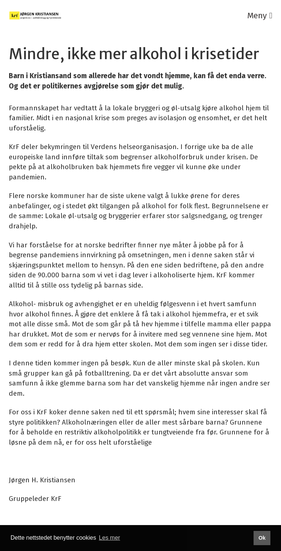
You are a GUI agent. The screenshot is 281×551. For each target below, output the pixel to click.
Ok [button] (261, 538)
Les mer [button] (109, 538)
